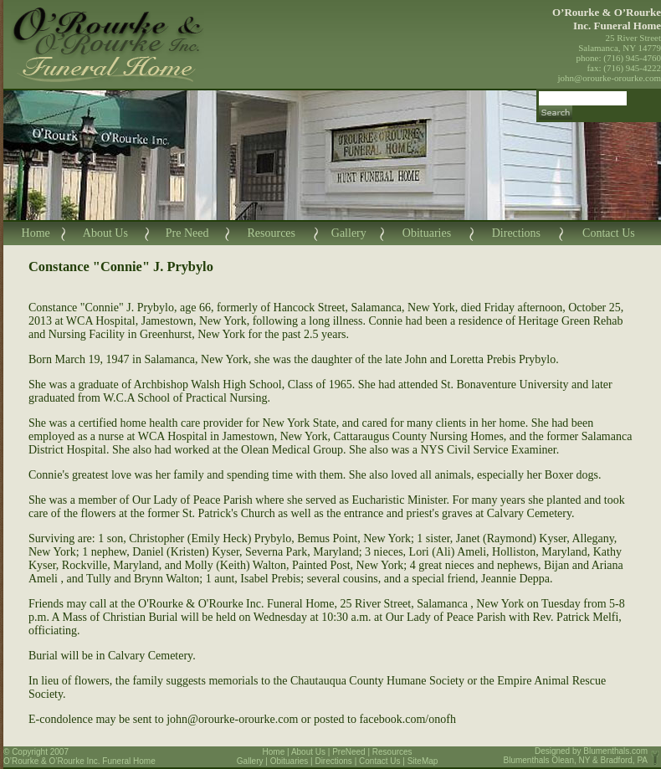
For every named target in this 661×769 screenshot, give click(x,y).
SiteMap (422, 761)
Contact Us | (383, 761)
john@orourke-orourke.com (609, 78)
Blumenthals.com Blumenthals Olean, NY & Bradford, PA (576, 755)
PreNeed (348, 751)
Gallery (348, 233)
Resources (271, 233)
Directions (516, 233)
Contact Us (608, 233)
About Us (105, 233)
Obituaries (426, 233)
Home (36, 233)
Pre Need (187, 233)
